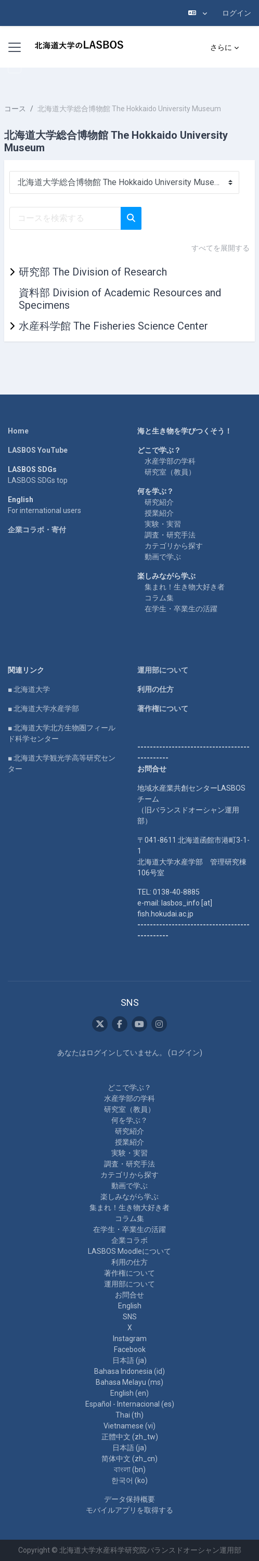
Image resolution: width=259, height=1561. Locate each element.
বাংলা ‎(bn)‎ (130, 1469)
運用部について (162, 670)
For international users (44, 510)
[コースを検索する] (65, 218)
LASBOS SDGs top (38, 480)
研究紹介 (159, 502)
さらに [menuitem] (221, 47)
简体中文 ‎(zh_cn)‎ (129, 1458)
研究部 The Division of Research (93, 272)
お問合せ (129, 1295)
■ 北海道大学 (29, 689)
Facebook (130, 1349)
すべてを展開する (220, 248)
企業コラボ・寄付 (37, 530)
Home (18, 431)
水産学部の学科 (170, 461)
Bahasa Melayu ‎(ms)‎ (129, 1382)
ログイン (236, 13)
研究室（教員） (170, 472)
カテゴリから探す (174, 546)
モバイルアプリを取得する (129, 1510)
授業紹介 (159, 513)
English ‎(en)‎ (129, 1393)
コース (15, 108)
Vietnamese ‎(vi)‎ (129, 1426)
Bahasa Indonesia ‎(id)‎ (129, 1371)
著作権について (162, 708)
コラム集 (159, 598)
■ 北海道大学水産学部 (43, 708)
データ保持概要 (129, 1499)
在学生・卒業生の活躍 (181, 609)
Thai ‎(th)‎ (129, 1415)
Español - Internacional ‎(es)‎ (129, 1404)
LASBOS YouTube (38, 450)
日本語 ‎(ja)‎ (129, 1360)
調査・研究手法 (170, 535)
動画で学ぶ (163, 557)
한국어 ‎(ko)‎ (129, 1480)
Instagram (130, 1338)
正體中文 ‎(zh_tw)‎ (129, 1437)
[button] (197, 13)
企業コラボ (129, 1240)
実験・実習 (163, 524)
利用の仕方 (155, 689)
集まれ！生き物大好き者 (185, 587)
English (129, 1306)
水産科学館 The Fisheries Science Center (113, 326)
